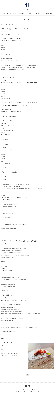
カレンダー (35, 13)
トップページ (6, 13)
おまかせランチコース (9, 145)
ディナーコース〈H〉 (9, 177)
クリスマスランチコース (10, 77)
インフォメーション (14, 13)
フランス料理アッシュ (27, 389)
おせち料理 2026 (8, 295)
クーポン (47, 13)
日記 (51, 13)
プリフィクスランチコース (11, 121)
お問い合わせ (41, 13)
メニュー (21, 13)
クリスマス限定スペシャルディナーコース (16, 29)
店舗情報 (29, 13)
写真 (25, 13)
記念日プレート (7, 343)
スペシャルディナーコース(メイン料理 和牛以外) (19, 241)
